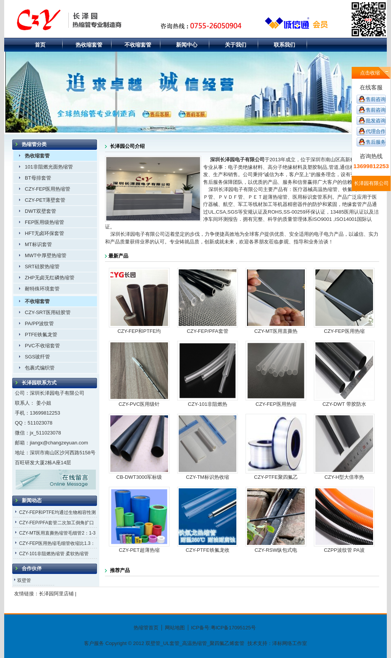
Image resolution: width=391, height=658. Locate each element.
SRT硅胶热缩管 (42, 266)
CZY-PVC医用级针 (139, 404)
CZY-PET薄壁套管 (45, 200)
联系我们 (284, 45)
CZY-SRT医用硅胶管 (48, 312)
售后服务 (376, 142)
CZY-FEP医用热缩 (344, 331)
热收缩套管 (89, 45)
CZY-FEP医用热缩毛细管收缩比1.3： (57, 543)
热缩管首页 (146, 627)
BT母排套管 (38, 178)
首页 (40, 45)
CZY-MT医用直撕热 (275, 331)
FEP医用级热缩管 (44, 222)
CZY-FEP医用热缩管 (47, 189)
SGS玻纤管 (37, 357)
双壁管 (24, 580)
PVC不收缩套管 (42, 345)
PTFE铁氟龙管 (41, 334)
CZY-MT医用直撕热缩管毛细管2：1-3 (57, 533)
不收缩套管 (137, 45)
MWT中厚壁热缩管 (45, 255)
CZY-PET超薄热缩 (139, 550)
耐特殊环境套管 (42, 289)
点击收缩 (370, 73)
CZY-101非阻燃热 (207, 404)
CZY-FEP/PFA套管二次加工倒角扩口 (56, 522)
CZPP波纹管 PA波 (344, 550)
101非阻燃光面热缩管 (49, 167)
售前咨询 (376, 99)
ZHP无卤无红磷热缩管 (49, 277)
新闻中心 (186, 45)
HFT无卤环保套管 (44, 233)
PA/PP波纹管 (39, 323)
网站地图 (175, 627)
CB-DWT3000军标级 (139, 477)
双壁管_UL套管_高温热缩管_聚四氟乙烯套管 (194, 643)
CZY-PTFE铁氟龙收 (207, 550)
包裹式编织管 (40, 368)
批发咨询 (376, 120)
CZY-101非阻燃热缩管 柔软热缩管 (54, 553)
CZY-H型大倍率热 (344, 477)
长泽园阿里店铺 (56, 593)
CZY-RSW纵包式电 (276, 550)
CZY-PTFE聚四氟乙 (275, 477)
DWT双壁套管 (40, 211)
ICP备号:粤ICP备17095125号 (223, 627)
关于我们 (235, 45)
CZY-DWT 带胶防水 (344, 404)
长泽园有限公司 (371, 183)
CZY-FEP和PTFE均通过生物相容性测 (57, 512)
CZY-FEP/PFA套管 (207, 331)
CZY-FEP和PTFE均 (139, 331)
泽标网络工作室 (289, 643)
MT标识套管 (38, 244)
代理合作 (376, 131)
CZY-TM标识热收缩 (207, 477)
